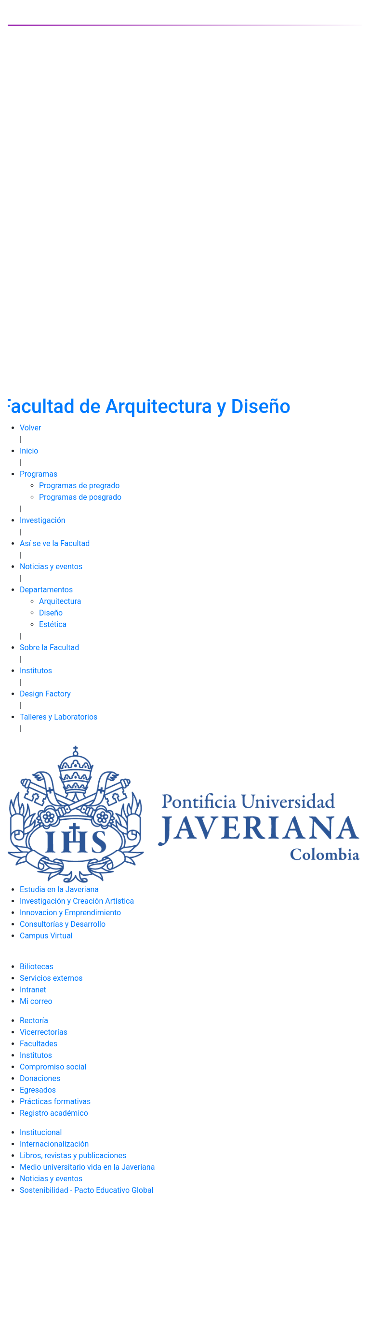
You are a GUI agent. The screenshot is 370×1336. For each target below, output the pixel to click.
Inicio (29, 450)
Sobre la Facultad (49, 647)
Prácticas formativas (55, 1101)
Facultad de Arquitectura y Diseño (145, 406)
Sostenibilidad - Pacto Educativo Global (87, 1190)
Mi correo (36, 1001)
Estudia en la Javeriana (59, 889)
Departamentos (46, 589)
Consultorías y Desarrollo (63, 924)
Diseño (51, 612)
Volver (30, 427)
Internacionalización (54, 1144)
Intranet (33, 989)
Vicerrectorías (43, 1032)
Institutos (36, 670)
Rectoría (34, 1020)
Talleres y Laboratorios (58, 716)
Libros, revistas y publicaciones (73, 1155)
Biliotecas (36, 966)
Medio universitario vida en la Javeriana (87, 1167)
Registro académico (54, 1113)
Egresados (38, 1090)
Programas (38, 474)
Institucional (41, 1132)
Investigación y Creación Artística (77, 901)
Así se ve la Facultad (55, 543)
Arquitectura (60, 601)
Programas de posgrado (80, 497)
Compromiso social (53, 1066)
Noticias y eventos (51, 566)
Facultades (38, 1043)
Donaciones (40, 1078)
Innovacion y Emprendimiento (70, 912)
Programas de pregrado (79, 485)
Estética (52, 624)
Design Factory (45, 693)
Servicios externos (51, 978)
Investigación (43, 520)
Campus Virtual (46, 935)
